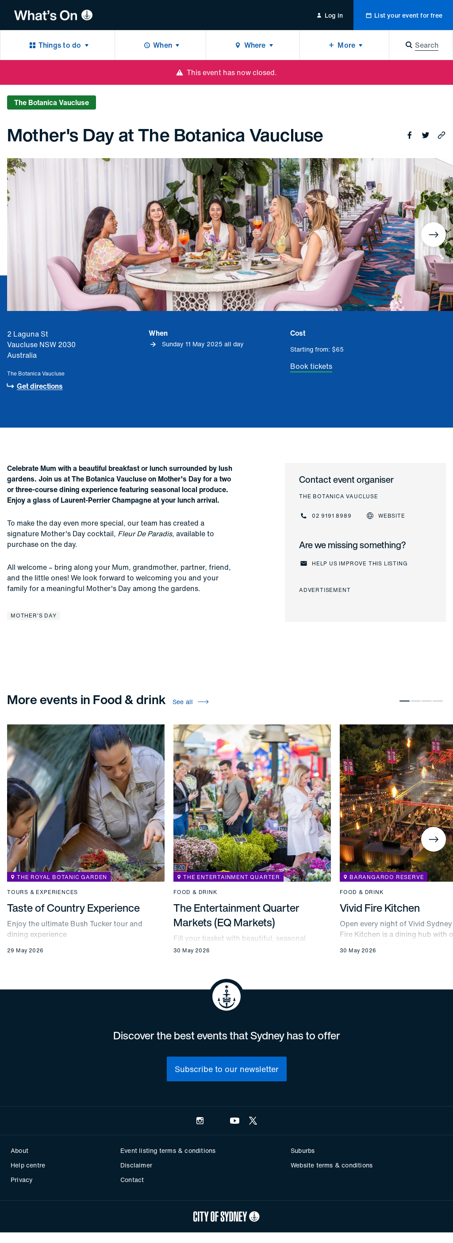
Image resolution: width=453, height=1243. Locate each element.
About (19, 1150)
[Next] (433, 234)
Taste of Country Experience (73, 908)
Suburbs (303, 1150)
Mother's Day (34, 615)
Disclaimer (136, 1165)
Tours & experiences (42, 892)
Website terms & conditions (331, 1165)
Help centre (28, 1165)
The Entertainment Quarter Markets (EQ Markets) (236, 915)
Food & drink (195, 892)
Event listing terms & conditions (167, 1150)
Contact (132, 1179)
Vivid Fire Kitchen (380, 908)
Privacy (22, 1179)
